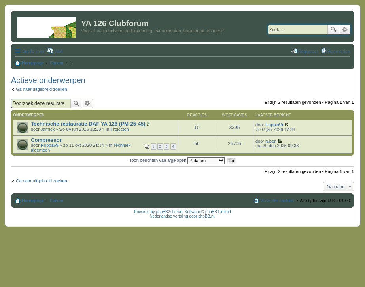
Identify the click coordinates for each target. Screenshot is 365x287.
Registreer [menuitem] (308, 51)
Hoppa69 (274, 124)
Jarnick (48, 129)
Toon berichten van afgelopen (177, 160)
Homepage (33, 200)
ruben (270, 141)
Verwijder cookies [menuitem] (277, 200)
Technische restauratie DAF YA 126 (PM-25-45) (88, 124)
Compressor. (47, 140)
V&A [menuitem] (58, 51)
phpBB (162, 212)
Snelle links (33, 51)
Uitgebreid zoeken (344, 29)
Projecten (119, 129)
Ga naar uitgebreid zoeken (41, 89)
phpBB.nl (206, 216)
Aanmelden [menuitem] (339, 51)
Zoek (333, 29)
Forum (56, 200)
